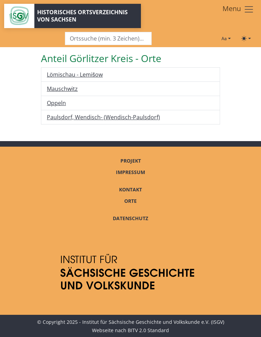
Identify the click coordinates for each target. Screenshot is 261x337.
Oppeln (56, 103)
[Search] (108, 38)
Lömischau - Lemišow (75, 74)
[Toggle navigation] (238, 9)
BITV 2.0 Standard (148, 330)
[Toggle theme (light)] (246, 38)
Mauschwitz (62, 89)
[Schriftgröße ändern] (226, 38)
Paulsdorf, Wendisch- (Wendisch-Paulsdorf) (103, 117)
